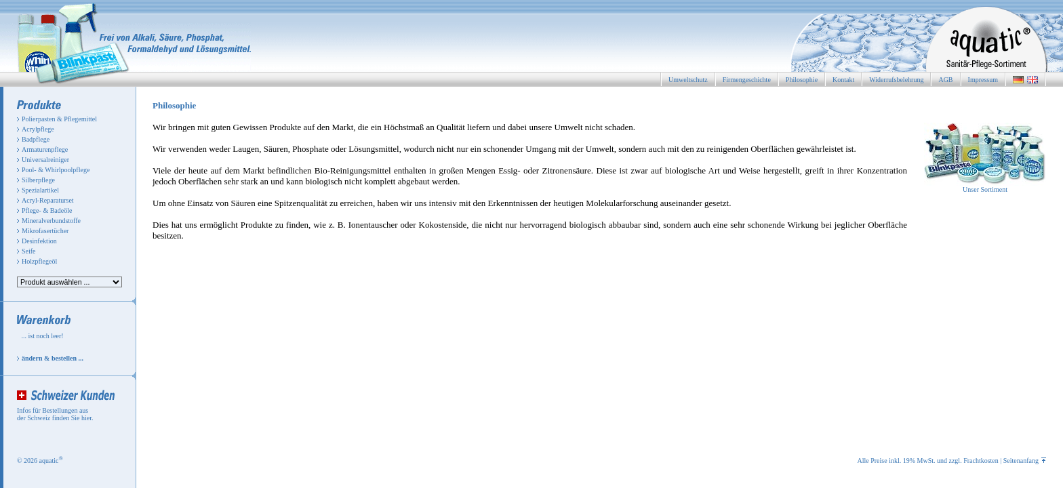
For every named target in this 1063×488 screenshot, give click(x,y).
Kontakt (843, 79)
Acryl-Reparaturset (48, 200)
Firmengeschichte (747, 79)
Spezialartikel (40, 190)
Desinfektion (39, 241)
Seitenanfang (1024, 460)
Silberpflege (38, 180)
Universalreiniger (45, 159)
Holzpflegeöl (39, 261)
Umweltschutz (688, 79)
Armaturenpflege (45, 149)
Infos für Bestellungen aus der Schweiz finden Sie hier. (55, 414)
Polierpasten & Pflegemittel (59, 119)
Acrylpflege (38, 129)
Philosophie (802, 79)
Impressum (983, 79)
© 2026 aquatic (40, 460)
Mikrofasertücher (45, 231)
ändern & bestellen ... (52, 358)
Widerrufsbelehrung (896, 79)
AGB (945, 79)
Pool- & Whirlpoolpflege (55, 170)
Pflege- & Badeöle (47, 210)
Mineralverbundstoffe (51, 220)
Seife (29, 251)
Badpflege (35, 139)
